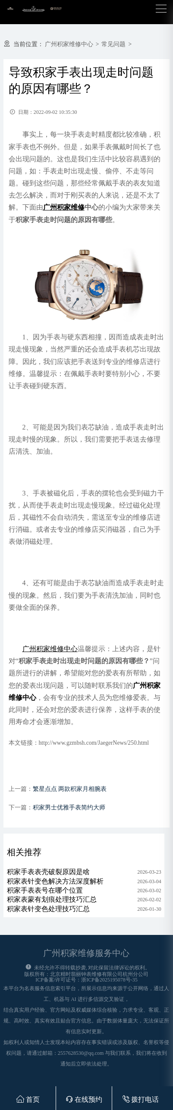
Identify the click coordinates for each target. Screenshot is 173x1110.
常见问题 (113, 44)
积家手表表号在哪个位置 (45, 890)
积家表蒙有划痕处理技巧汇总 (52, 899)
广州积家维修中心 (69, 44)
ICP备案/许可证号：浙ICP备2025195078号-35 (86, 980)
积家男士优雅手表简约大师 (69, 807)
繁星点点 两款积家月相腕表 (70, 789)
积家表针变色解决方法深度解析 (55, 881)
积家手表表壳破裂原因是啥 (48, 871)
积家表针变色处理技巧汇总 (48, 908)
